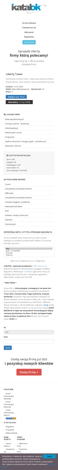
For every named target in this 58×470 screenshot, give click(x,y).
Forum (8, 184)
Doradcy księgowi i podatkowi (17, 202)
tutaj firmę (19, 102)
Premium (29, 253)
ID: (5, 328)
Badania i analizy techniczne (16, 215)
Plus (29, 249)
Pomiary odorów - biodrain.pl (17, 123)
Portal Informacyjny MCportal (9, 404)
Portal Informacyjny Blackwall (9, 396)
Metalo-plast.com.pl (13, 132)
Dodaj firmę (29, 42)
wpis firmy (16, 97)
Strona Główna (29, 23)
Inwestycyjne (10, 224)
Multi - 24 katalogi (29, 251)
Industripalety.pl (11, 128)
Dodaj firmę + (29, 372)
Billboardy (9, 193)
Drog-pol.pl (9, 137)
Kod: (6, 337)
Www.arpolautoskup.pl (14, 119)
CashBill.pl (28, 271)
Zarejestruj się (29, 27)
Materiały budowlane (13, 206)
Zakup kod (41, 266)
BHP (7, 211)
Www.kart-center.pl (13, 146)
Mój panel (29, 32)
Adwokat (8, 219)
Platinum (29, 255)
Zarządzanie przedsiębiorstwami (18, 188)
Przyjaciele (10, 430)
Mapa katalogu (11, 433)
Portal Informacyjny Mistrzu (9, 412)
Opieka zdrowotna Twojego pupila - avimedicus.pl (25, 141)
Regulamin (29, 36)
